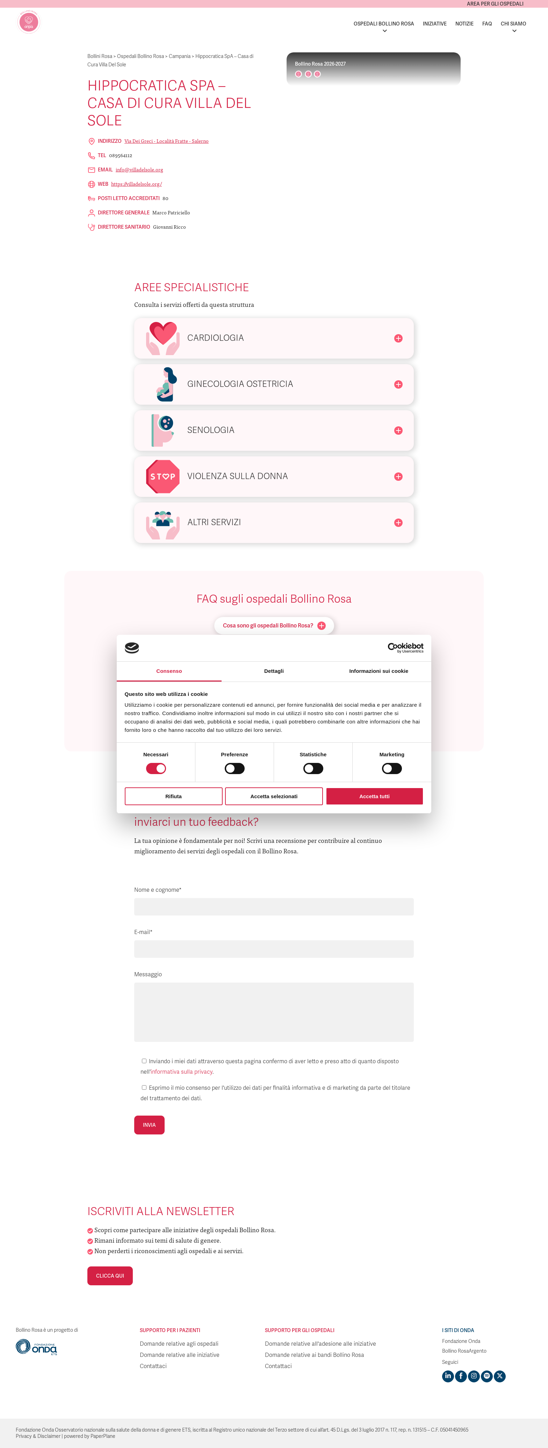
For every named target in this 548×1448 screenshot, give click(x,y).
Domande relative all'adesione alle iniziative (320, 1343)
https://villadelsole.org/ (136, 184)
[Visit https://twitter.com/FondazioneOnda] (499, 1376)
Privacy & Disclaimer (38, 1436)
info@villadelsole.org (139, 169)
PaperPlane (103, 1436)
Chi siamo (513, 24)
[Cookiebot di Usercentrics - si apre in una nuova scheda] (393, 648)
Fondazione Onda (461, 1341)
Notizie (464, 24)
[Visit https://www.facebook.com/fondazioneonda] (461, 1376)
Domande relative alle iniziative (179, 1355)
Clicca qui (110, 1276)
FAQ (487, 24)
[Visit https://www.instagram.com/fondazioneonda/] (474, 1376)
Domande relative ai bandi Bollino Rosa (314, 1355)
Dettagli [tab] (274, 671)
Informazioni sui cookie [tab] (379, 671)
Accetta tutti (374, 796)
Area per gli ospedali (495, 4)
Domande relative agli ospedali (179, 1343)
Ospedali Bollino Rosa (384, 24)
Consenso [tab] (169, 671)
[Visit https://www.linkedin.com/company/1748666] (448, 1376)
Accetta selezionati (273, 796)
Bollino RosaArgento (464, 1351)
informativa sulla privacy (181, 1071)
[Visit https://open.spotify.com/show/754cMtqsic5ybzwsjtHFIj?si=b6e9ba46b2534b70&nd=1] (486, 1376)
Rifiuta (173, 796)
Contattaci (153, 1366)
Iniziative (435, 24)
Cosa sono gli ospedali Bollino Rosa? (274, 626)
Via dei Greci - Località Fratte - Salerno (166, 141)
